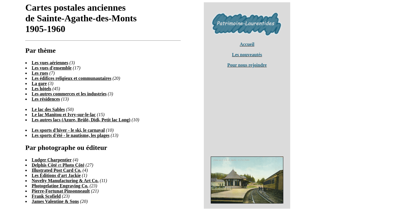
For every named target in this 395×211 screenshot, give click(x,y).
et (58, 165)
